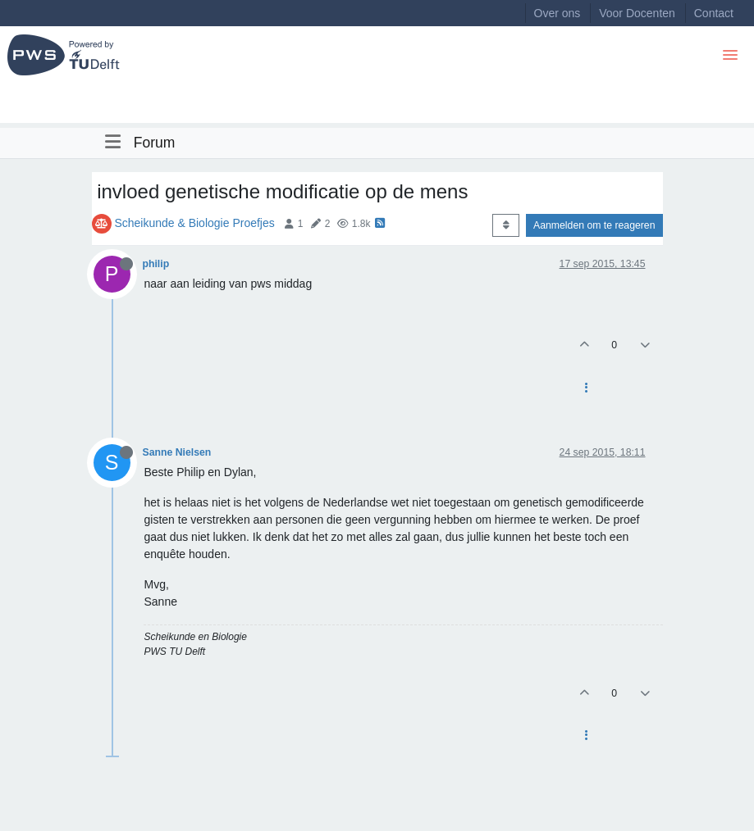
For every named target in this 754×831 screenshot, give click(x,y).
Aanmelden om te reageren (594, 225)
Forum (155, 142)
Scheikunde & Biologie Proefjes (194, 222)
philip (156, 264)
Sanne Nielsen (177, 452)
